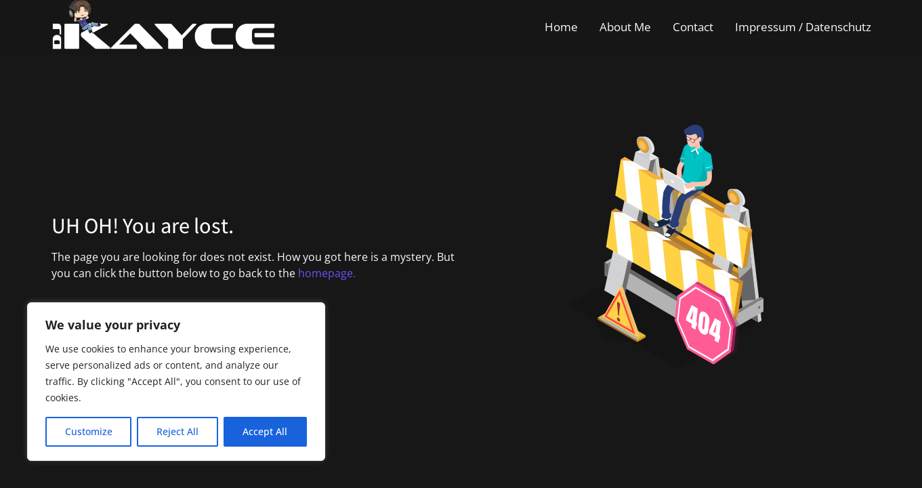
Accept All (265, 431)
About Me (625, 27)
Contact (693, 27)
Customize (88, 431)
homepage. (327, 273)
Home (561, 27)
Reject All (177, 431)
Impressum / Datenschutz (803, 27)
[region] (176, 381)
